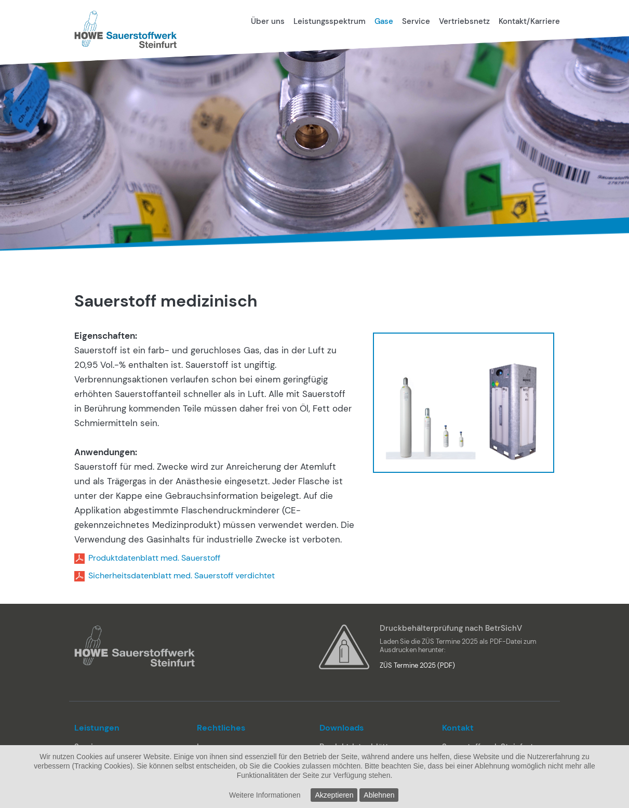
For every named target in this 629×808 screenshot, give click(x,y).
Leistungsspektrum (329, 21)
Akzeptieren (334, 795)
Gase (383, 21)
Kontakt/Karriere (529, 21)
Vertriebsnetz (464, 21)
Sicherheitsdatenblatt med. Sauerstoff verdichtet (181, 575)
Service (416, 21)
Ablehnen (379, 795)
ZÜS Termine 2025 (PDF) (417, 665)
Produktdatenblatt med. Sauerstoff (154, 557)
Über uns (268, 21)
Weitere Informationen (264, 795)
